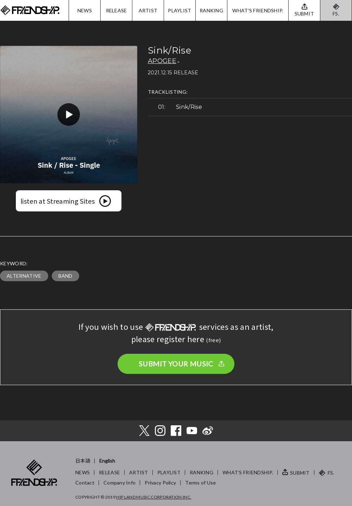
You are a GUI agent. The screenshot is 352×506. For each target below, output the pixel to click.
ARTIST (148, 10)
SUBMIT (300, 473)
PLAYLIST (179, 10)
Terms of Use (200, 483)
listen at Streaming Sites (57, 200)
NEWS (84, 10)
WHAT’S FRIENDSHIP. (247, 472)
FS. (336, 14)
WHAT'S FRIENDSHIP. (257, 10)
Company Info (119, 483)
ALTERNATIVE (24, 276)
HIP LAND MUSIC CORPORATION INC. (153, 497)
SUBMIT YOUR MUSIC (176, 363)
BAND (65, 276)
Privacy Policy (160, 483)
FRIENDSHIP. (30, 10)
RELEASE (116, 10)
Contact (84, 483)
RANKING (211, 10)
